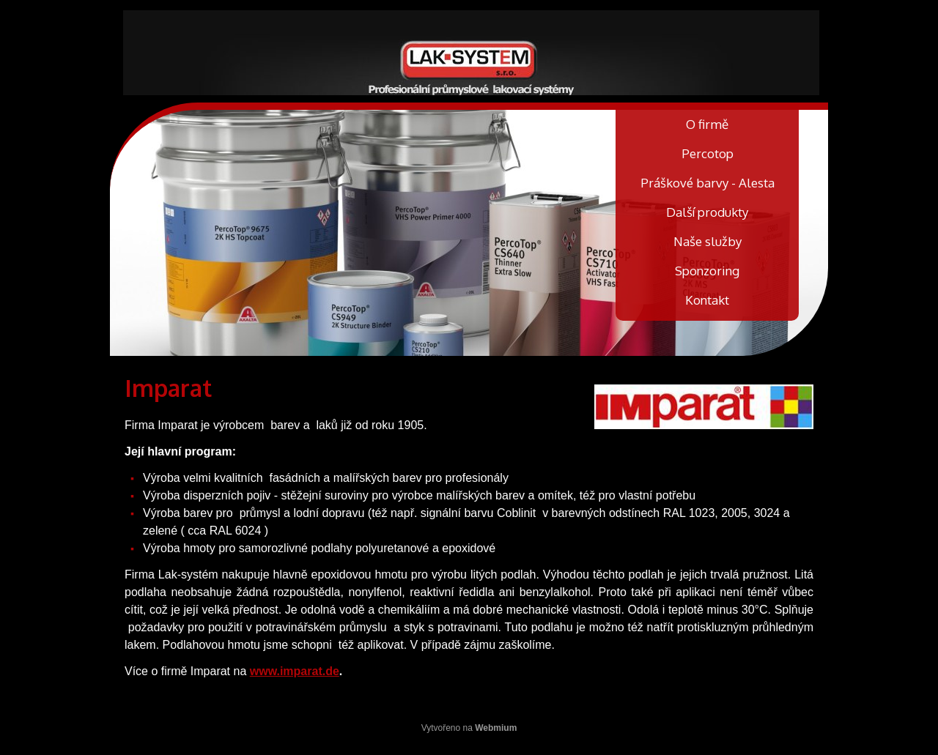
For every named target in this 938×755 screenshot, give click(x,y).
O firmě (707, 124)
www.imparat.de (294, 671)
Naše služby (707, 241)
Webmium (496, 728)
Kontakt (707, 300)
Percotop (708, 153)
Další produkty (707, 212)
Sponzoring (707, 270)
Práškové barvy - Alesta (707, 182)
